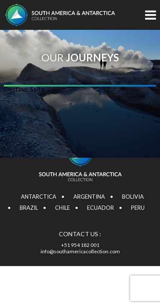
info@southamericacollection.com (80, 251)
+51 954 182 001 (80, 245)
